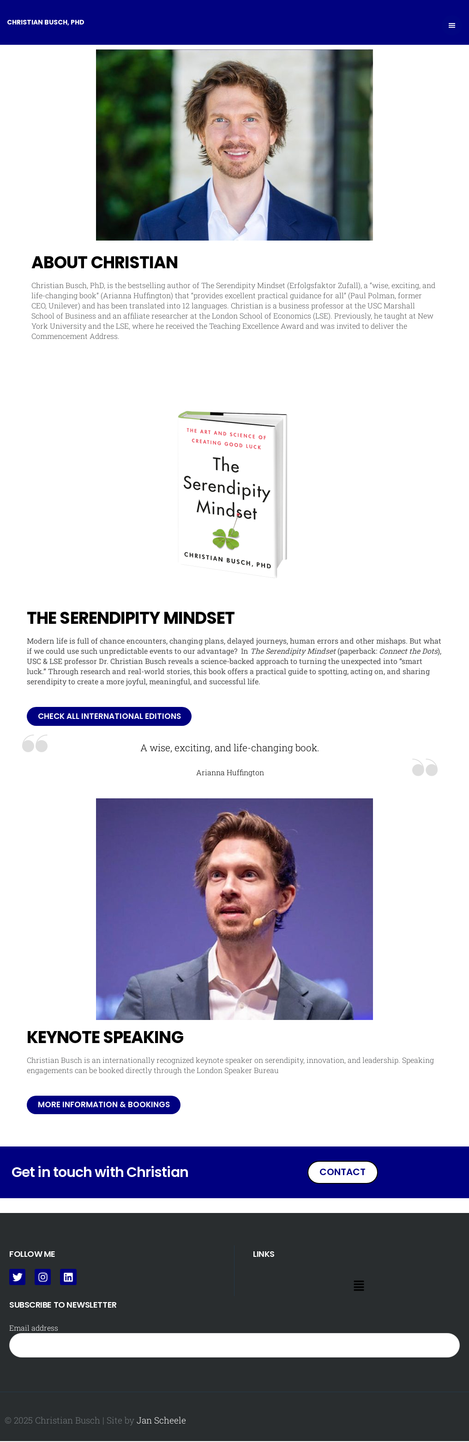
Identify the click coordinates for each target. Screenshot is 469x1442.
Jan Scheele (161, 1421)
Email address (33, 1328)
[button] (358, 1287)
